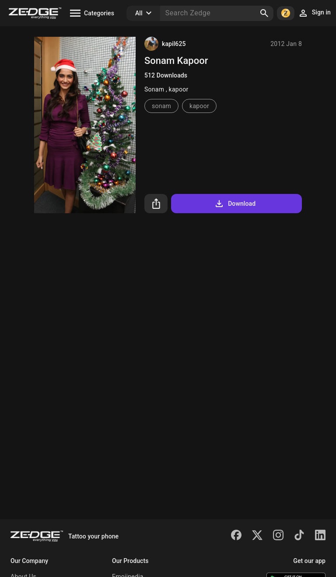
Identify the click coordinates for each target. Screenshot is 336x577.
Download (235, 203)
